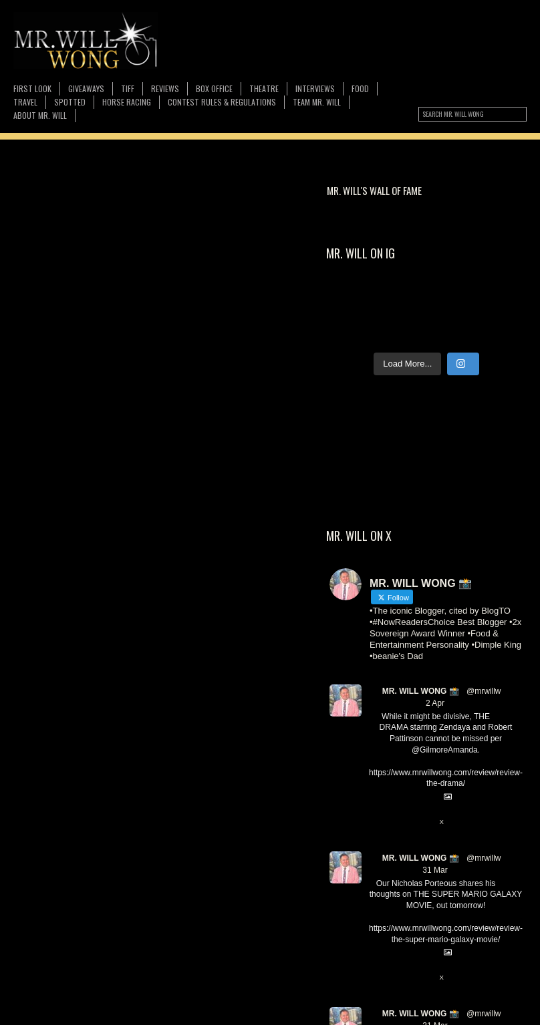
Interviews (315, 88)
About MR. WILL (40, 115)
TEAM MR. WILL (317, 102)
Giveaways (86, 88)
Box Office (214, 88)
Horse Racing (126, 102)
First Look (32, 88)
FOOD (360, 88)
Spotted (70, 102)
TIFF (127, 88)
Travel (25, 102)
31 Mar (434, 870)
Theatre (264, 88)
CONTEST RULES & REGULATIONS (222, 102)
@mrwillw (483, 691)
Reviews (165, 88)
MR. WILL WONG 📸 (420, 691)
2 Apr (435, 703)
